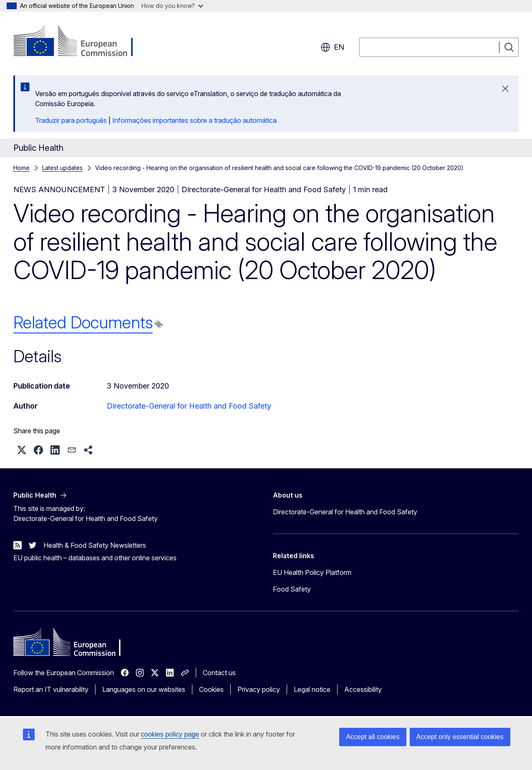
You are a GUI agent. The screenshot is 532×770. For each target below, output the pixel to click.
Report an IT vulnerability (50, 689)
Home (21, 167)
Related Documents (83, 322)
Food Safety (292, 589)
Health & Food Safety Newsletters (94, 545)
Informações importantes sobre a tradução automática (194, 120)
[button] (21, 450)
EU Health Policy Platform (312, 572)
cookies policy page (170, 734)
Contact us (219, 672)
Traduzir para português (71, 120)
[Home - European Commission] (80, 41)
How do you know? (172, 5)
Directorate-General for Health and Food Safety (189, 406)
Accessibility (363, 689)
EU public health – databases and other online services (94, 558)
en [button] (332, 47)
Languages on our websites (143, 689)
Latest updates (62, 167)
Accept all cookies (372, 736)
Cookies (211, 689)
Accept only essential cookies (460, 736)
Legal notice (312, 689)
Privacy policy (258, 689)
